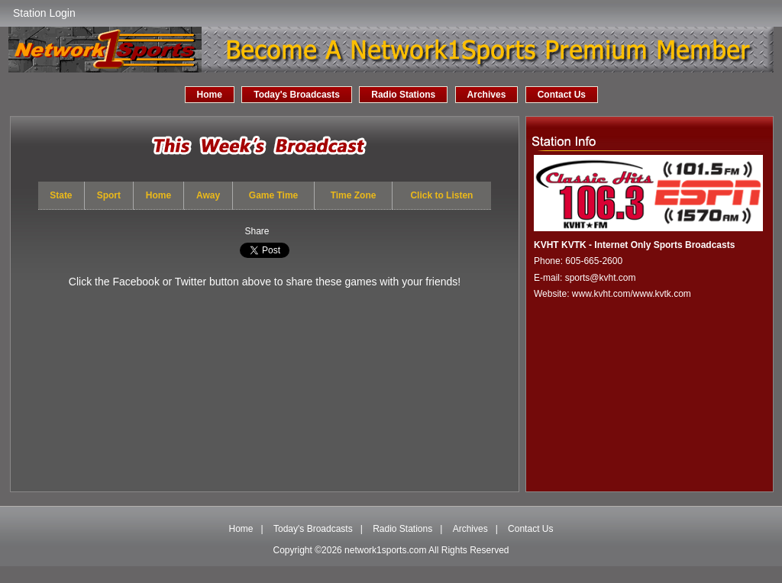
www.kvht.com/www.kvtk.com (631, 293)
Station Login (44, 13)
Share (256, 231)
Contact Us (562, 94)
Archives (486, 94)
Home (209, 94)
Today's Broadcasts (297, 94)
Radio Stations (403, 94)
